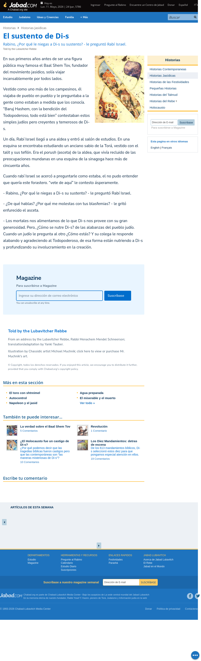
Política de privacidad (168, 608)
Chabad (52, 594)
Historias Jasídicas (33, 28)
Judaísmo (24, 17)
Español (183, 5)
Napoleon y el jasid (23, 403)
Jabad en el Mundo (154, 566)
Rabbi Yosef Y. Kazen (78, 598)
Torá (103, 598)
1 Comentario (99, 430)
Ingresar (95, 5)
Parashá (113, 562)
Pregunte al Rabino (115, 5)
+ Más (84, 17)
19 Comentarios (100, 458)
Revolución (99, 426)
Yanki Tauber (54, 344)
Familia (69, 17)
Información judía (128, 598)
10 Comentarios (29, 462)
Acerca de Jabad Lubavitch (158, 559)
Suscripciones (68, 569)
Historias (9, 28)
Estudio (7, 17)
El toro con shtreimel (24, 393)
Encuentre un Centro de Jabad (147, 5)
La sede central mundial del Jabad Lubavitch (127, 594)
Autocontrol (18, 398)
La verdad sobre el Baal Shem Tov (45, 426)
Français (167, 147)
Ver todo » (87, 403)
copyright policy (69, 369)
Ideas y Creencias (48, 17)
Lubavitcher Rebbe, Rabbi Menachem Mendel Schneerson (83, 339)
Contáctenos (192, 608)
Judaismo (112, 598)
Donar (171, 5)
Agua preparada (91, 393)
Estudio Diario (68, 566)
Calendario (67, 562)
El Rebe (147, 562)
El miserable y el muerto (98, 398)
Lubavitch (61, 594)
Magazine (33, 562)
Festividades (115, 559)
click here (83, 351)
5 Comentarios (29, 430)
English (155, 147)
